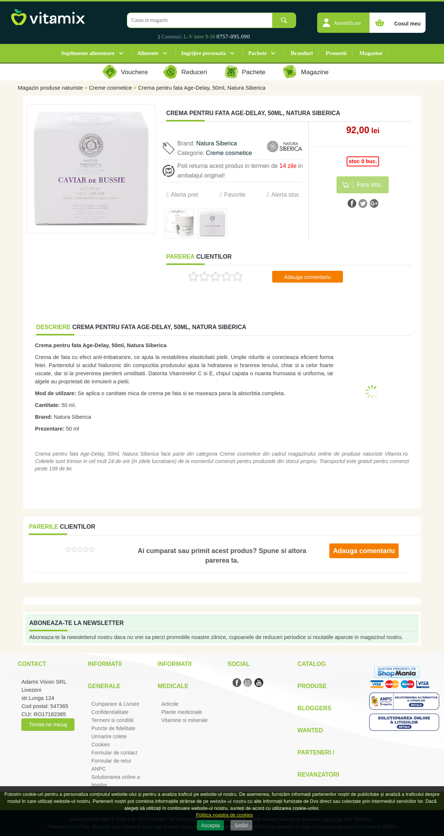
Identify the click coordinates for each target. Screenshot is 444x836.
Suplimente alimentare (88, 53)
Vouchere (134, 72)
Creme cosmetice (110, 87)
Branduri (302, 53)
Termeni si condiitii (112, 720)
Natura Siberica (216, 143)
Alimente (148, 53)
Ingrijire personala (203, 53)
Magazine (371, 53)
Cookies (100, 744)
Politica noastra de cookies (224, 815)
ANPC (98, 769)
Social (239, 664)
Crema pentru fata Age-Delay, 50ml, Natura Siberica (202, 87)
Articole (169, 704)
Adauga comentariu (307, 277)
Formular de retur (111, 761)
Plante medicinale (181, 712)
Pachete (257, 53)
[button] (343, 19)
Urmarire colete (109, 736)
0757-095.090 (233, 36)
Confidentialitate (109, 712)
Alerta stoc (285, 194)
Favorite (235, 194)
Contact (32, 664)
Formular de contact (114, 753)
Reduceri (194, 72)
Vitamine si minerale (184, 720)
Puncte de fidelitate (113, 728)
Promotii (336, 53)
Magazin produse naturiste (50, 87)
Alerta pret (184, 194)
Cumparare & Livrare (115, 704)
